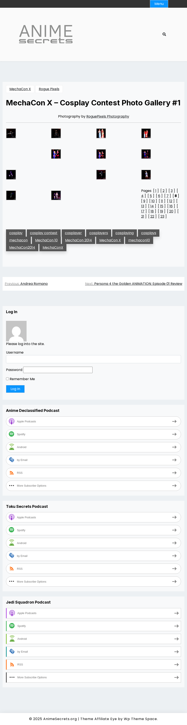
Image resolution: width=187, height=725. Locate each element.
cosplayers (98, 232)
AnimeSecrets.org (60, 718)
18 (152, 211)
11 (162, 201)
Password (14, 369)
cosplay (15, 232)
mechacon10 (139, 240)
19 (161, 211)
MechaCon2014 (22, 247)
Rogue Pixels (49, 89)
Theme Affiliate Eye (98, 718)
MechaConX (53, 247)
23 (162, 216)
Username (15, 352)
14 (152, 206)
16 (171, 206)
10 (153, 201)
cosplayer (73, 232)
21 (142, 216)
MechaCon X (20, 89)
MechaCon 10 (46, 240)
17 (142, 211)
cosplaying (124, 232)
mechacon (18, 240)
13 (142, 206)
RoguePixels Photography (107, 116)
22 (152, 216)
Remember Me (20, 379)
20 (171, 211)
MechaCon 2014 (78, 240)
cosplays (148, 232)
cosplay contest (43, 232)
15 (161, 206)
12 (170, 201)
